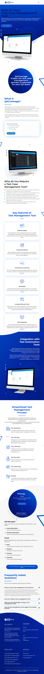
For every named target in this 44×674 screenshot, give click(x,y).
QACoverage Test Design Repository (12, 655)
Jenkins (31, 357)
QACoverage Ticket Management (11, 659)
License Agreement (27, 657)
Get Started (6, 25)
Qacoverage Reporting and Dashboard (12, 663)
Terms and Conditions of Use (29, 655)
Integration (19, 357)
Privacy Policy (26, 653)
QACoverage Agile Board (9, 661)
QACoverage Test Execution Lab (11, 657)
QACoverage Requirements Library (11, 653)
